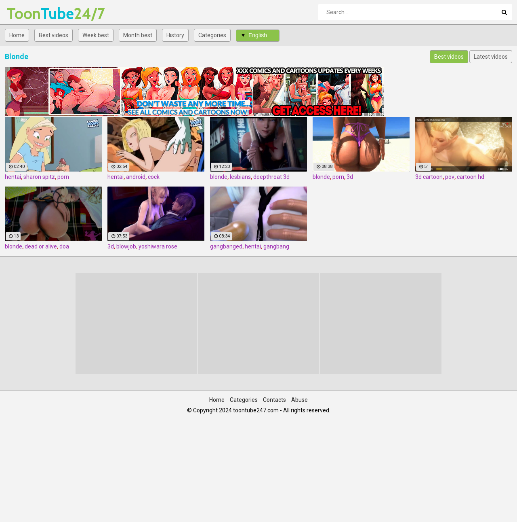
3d (350, 177)
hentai (13, 177)
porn (63, 177)
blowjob (126, 246)
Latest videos (491, 56)
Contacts (274, 400)
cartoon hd (470, 177)
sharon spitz (39, 177)
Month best (137, 35)
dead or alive (41, 246)
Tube (28, 13)
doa (64, 246)
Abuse (299, 400)
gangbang (276, 246)
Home (17, 35)
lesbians (240, 177)
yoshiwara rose (158, 246)
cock (154, 177)
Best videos (53, 35)
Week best (95, 35)
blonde (218, 177)
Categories (212, 35)
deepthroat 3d (271, 177)
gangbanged (226, 246)
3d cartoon (429, 177)
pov (449, 177)
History (175, 35)
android (135, 177)
